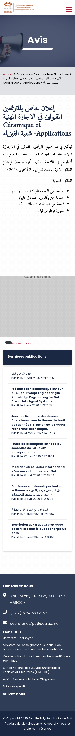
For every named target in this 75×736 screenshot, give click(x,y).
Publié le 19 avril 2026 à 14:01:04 (32, 537)
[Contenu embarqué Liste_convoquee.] (37, 277)
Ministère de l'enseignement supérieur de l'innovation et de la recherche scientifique (33, 647)
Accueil (8, 74)
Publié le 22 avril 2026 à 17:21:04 (32, 456)
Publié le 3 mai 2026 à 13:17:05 (31, 405)
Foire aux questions (16, 686)
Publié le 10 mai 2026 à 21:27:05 (32, 378)
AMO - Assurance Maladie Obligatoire (29, 679)
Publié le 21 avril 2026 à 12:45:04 (32, 475)
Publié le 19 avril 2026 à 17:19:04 (32, 514)
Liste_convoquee (21, 343)
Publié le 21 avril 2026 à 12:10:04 (32, 499)
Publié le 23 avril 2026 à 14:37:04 (33, 433)
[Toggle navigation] (69, 9)
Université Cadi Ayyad (18, 638)
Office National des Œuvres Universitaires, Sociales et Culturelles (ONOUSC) (32, 670)
